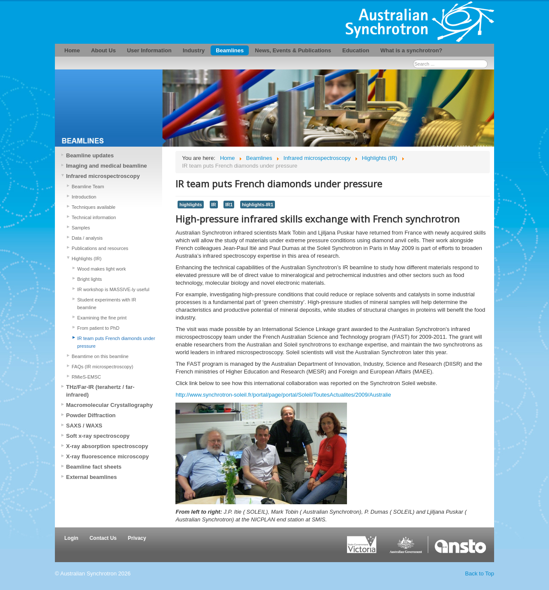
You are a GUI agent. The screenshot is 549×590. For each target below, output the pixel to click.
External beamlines (91, 477)
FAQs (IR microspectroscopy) (102, 366)
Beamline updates (90, 155)
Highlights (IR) (87, 258)
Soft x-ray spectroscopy (98, 436)
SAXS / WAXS (84, 425)
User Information (149, 50)
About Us (103, 50)
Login (71, 538)
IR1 (228, 204)
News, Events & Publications (293, 50)
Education (355, 50)
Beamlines (230, 50)
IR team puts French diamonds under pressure (116, 342)
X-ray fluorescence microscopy (107, 456)
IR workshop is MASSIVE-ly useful (113, 289)
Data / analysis (87, 238)
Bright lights (89, 279)
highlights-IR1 (257, 204)
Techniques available (93, 207)
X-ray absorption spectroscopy (107, 446)
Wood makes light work (101, 268)
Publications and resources (100, 248)
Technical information (94, 217)
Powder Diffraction (91, 415)
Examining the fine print (102, 317)
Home (72, 50)
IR (213, 204)
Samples (81, 227)
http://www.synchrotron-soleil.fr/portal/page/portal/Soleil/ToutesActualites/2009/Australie (283, 394)
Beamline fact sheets (93, 467)
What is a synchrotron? (411, 50)
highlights (190, 204)
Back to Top (479, 573)
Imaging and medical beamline (106, 166)
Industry (194, 50)
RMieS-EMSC (86, 376)
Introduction (84, 196)
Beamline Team (88, 186)
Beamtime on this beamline (100, 356)
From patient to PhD (98, 328)
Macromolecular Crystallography (109, 405)
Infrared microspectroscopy (103, 176)
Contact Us (103, 538)
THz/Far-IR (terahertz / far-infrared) (100, 391)
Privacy (137, 538)
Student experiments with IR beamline (106, 303)
